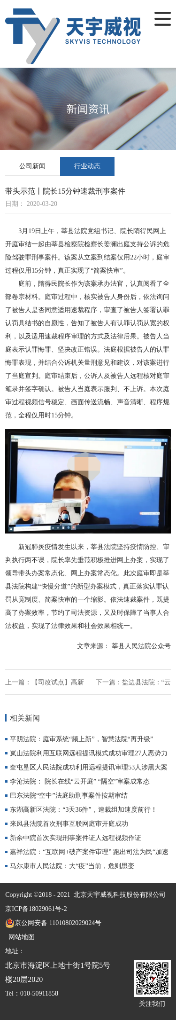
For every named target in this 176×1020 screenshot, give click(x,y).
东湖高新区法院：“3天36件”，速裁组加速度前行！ (83, 809)
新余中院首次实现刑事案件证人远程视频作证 (75, 837)
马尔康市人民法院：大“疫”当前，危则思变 (72, 866)
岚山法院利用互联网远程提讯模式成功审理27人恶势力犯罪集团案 (89, 755)
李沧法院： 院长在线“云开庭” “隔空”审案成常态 (80, 781)
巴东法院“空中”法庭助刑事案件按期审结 (68, 795)
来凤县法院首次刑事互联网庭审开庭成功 (69, 823)
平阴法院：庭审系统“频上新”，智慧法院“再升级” (81, 739)
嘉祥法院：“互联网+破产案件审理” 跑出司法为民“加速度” (89, 853)
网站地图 (20, 937)
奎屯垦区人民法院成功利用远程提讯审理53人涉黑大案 (89, 767)
